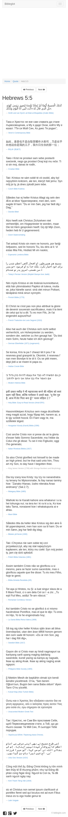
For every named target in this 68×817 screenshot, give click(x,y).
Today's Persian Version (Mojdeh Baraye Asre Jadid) (29, 274)
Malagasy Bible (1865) (17, 491)
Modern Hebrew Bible (16, 383)
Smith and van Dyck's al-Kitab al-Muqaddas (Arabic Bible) (31, 113)
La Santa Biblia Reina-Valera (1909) (22, 620)
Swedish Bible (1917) (16, 643)
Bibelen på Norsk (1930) (17, 534)
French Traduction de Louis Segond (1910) (25, 320)
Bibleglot (10, 3)
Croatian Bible (13, 169)
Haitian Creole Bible (16, 366)
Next (41, 89)
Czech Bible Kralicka (16, 189)
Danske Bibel (13, 212)
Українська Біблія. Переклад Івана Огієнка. (26, 735)
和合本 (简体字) (14, 149)
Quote (15, 81)
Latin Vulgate (13, 800)
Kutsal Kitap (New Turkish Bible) (21, 692)
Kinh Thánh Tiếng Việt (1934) (19, 781)
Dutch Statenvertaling (16, 235)
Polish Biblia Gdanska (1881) (19, 557)
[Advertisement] (34, 45)
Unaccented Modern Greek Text (20, 712)
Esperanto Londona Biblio (18, 255)
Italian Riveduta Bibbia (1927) (19, 449)
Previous (28, 89)
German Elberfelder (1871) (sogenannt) (23, 343)
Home (7, 81)
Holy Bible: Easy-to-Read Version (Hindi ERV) (26, 403)
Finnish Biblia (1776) (16, 297)
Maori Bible (12, 514)
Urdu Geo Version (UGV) (18, 758)
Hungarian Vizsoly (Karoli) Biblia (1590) (23, 426)
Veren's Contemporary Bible (19, 133)
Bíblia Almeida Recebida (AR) (20, 580)
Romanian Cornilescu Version (20, 600)
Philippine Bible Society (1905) (20, 669)
